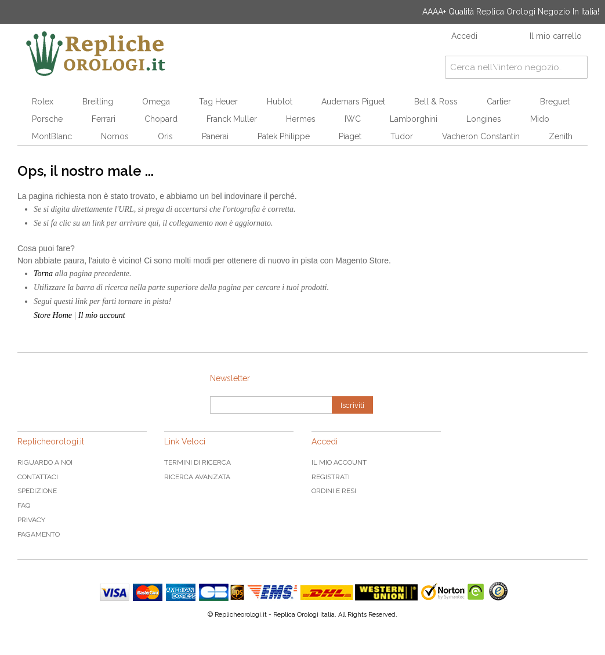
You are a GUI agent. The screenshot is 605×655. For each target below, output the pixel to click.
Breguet (555, 101)
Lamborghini (413, 119)
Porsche (47, 119)
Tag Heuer (218, 101)
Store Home (53, 315)
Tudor (401, 136)
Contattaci (37, 477)
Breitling (97, 101)
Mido (539, 119)
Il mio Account (339, 462)
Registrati (330, 477)
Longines (483, 119)
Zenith (561, 136)
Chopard (160, 119)
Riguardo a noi (45, 462)
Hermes (301, 119)
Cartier (499, 101)
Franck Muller (232, 119)
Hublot (279, 101)
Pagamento (38, 534)
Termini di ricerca (197, 462)
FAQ (23, 505)
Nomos (115, 136)
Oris (165, 136)
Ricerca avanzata (197, 477)
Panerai (215, 136)
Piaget (350, 136)
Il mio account (101, 315)
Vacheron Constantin (481, 136)
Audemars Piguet (353, 101)
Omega (156, 101)
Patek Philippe (284, 136)
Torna (43, 273)
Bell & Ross (436, 101)
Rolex (42, 101)
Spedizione (37, 491)
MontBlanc (52, 136)
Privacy (31, 520)
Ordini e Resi (333, 491)
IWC (353, 119)
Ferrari (103, 119)
